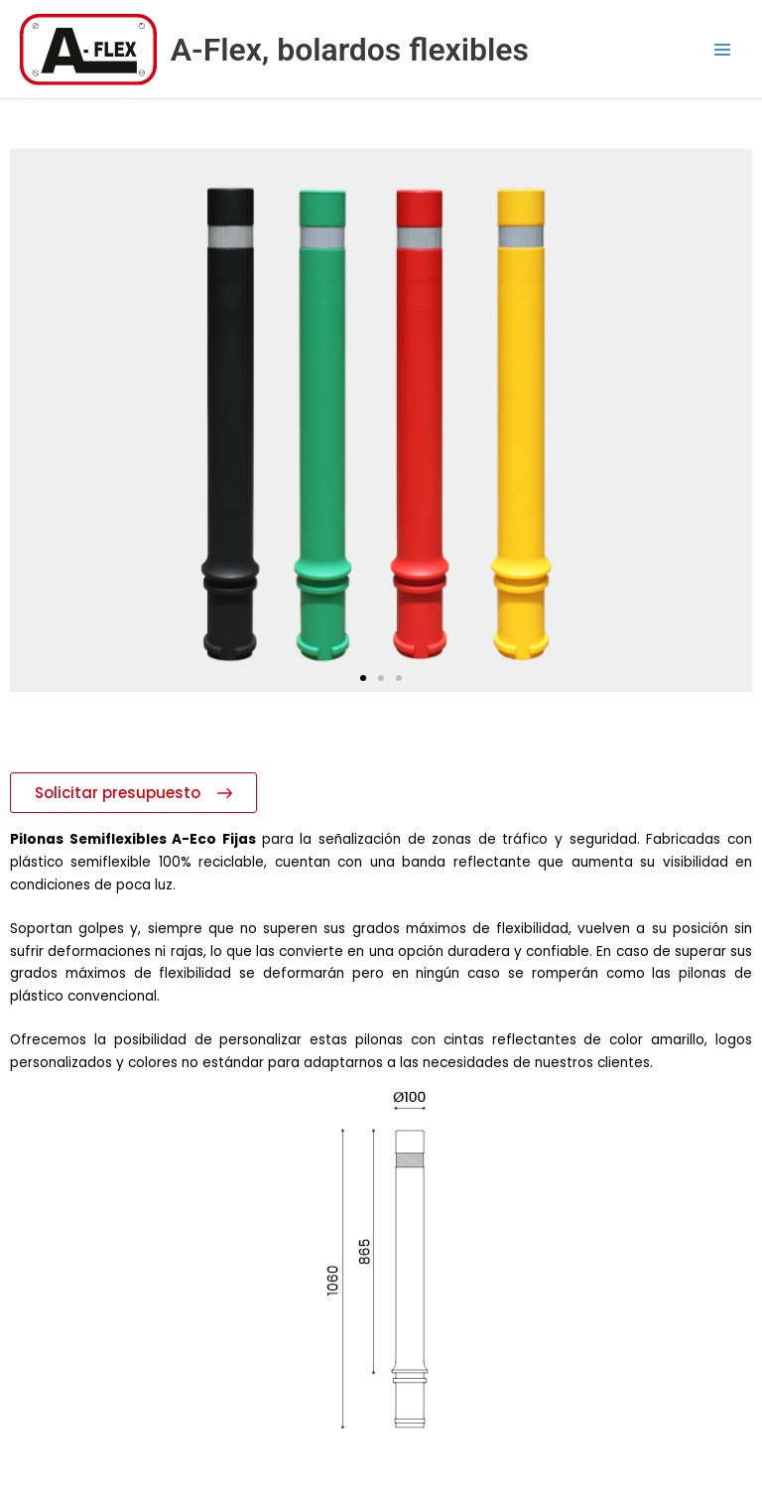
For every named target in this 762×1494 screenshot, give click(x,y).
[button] (363, 678)
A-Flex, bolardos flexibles (350, 49)
